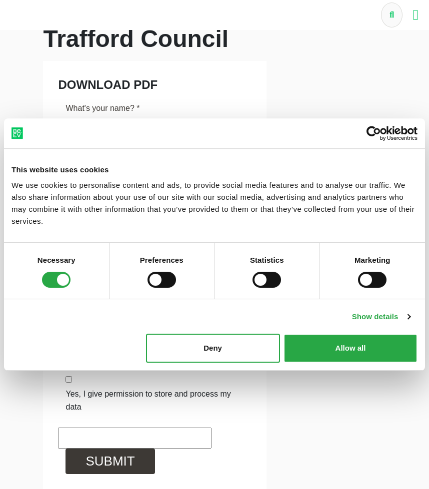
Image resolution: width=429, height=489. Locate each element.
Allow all (351, 348)
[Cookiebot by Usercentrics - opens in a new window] (374, 133)
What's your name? (103, 108)
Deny (213, 348)
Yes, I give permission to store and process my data (148, 400)
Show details (375, 316)
